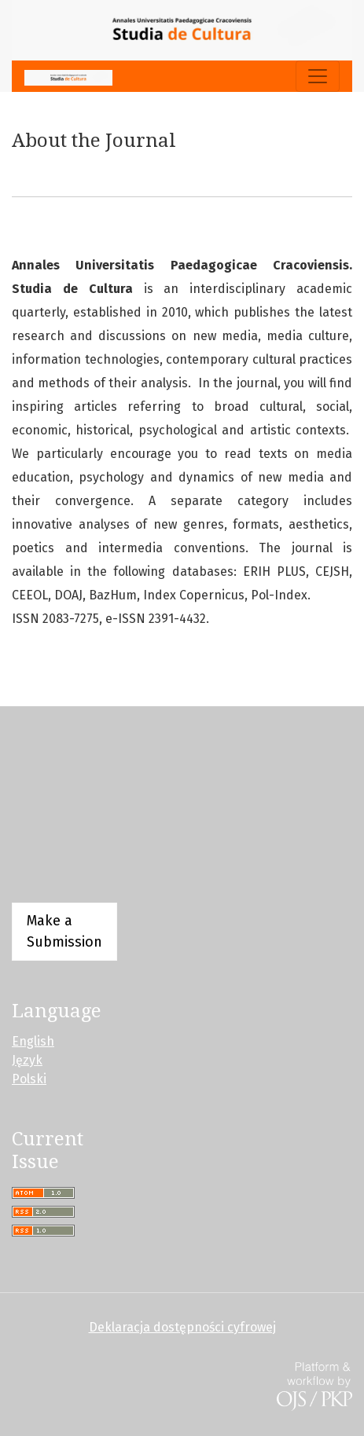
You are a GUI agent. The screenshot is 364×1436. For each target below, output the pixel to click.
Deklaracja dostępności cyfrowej (182, 1327)
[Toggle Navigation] (318, 76)
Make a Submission (64, 931)
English (33, 1041)
